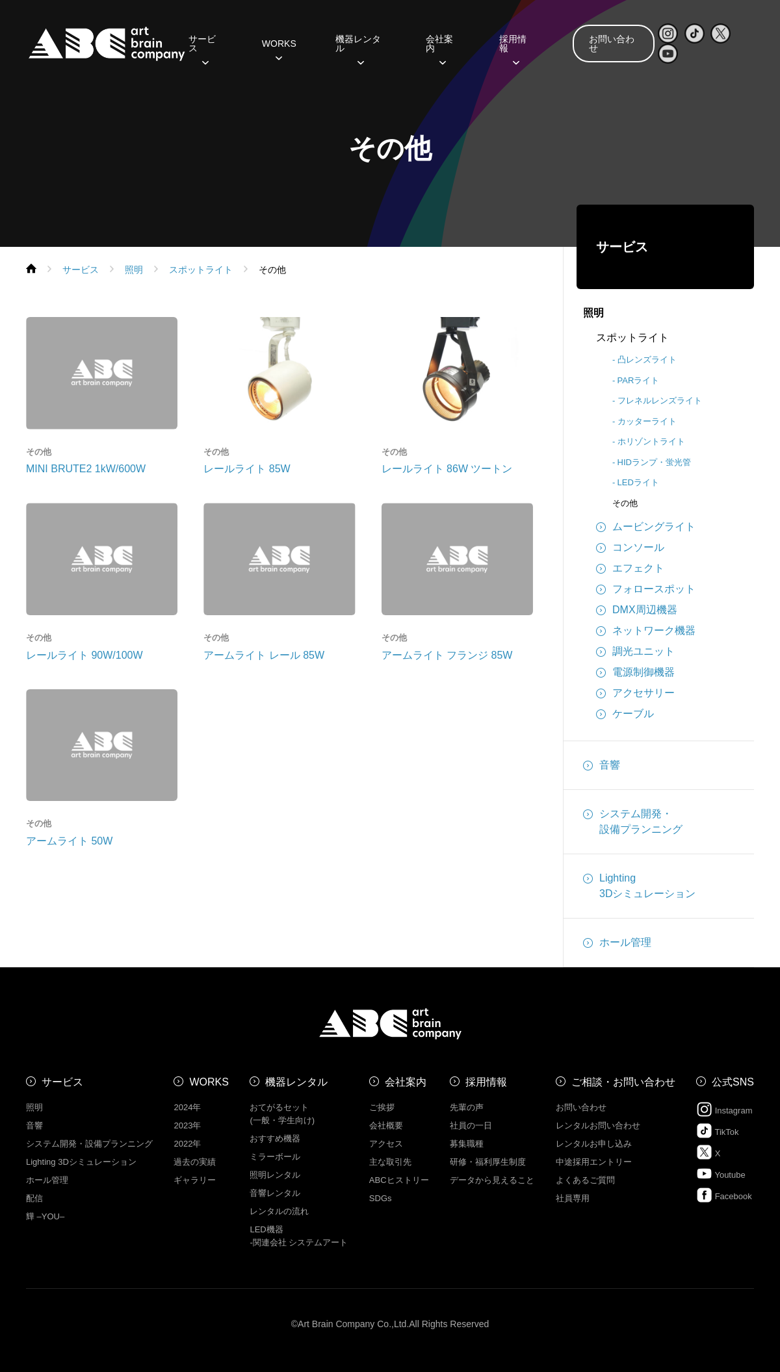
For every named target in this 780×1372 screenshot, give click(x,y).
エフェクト (630, 568)
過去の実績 (195, 1162)
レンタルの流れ (279, 1211)
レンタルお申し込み (594, 1144)
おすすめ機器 (275, 1138)
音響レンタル (275, 1193)
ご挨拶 (382, 1107)
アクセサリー (635, 693)
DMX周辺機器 (636, 610)
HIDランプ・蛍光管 (654, 462)
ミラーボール (275, 1157)
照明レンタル (275, 1175)
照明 (593, 312)
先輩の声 (467, 1107)
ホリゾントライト (651, 441)
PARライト (639, 380)
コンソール (630, 547)
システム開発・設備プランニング (632, 820)
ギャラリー (195, 1180)
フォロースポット (646, 589)
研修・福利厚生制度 (488, 1162)
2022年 (187, 1144)
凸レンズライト (647, 359)
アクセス (386, 1144)
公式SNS (733, 1081)
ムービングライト (646, 527)
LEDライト (638, 482)
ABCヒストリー (399, 1180)
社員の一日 (471, 1125)
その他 (625, 503)
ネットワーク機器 (646, 631)
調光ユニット (635, 651)
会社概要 (386, 1125)
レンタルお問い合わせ (598, 1125)
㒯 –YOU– (45, 1216)
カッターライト (647, 421)
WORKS (279, 48)
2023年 (187, 1125)
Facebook (724, 1195)
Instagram (724, 1109)
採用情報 (512, 48)
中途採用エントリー (594, 1162)
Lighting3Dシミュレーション (639, 884)
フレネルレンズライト (660, 400)
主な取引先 (390, 1162)
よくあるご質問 (585, 1180)
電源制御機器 (635, 672)
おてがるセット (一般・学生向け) (282, 1113)
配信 (34, 1198)
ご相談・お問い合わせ (623, 1081)
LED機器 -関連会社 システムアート (299, 1236)
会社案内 (439, 48)
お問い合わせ (611, 43)
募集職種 (467, 1144)
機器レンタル (358, 48)
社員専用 (573, 1198)
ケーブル (625, 714)
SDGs (380, 1198)
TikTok (717, 1131)
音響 (601, 765)
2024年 (187, 1107)
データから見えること (492, 1180)
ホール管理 (617, 942)
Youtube (721, 1173)
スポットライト (632, 337)
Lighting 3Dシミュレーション (81, 1162)
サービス (202, 48)
